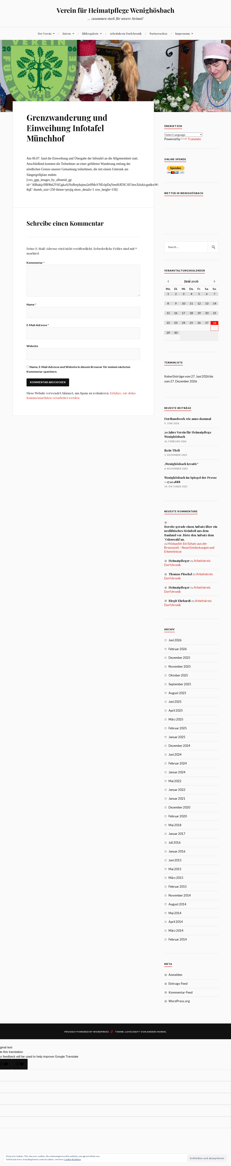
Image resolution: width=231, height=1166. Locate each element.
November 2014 (180, 895)
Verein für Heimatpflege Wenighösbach (115, 10)
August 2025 (177, 693)
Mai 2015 (175, 869)
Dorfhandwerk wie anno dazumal (187, 419)
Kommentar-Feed (181, 992)
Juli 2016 (175, 842)
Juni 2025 (175, 701)
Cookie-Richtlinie (72, 1159)
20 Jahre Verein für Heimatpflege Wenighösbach (187, 434)
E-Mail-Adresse (38, 326)
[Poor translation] (20, 1064)
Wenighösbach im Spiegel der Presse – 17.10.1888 (190, 479)
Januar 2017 (177, 834)
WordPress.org (179, 1001)
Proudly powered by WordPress (86, 1031)
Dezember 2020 (179, 807)
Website (32, 347)
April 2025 (176, 710)
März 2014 (176, 930)
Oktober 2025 (178, 675)
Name (31, 305)
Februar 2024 (178, 763)
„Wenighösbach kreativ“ (181, 464)
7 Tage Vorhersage (191, 213)
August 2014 (177, 904)
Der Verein (44, 33)
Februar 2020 (178, 816)
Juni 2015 (175, 860)
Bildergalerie (90, 33)
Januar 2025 (177, 737)
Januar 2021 (177, 798)
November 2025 (180, 666)
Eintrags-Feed (178, 983)
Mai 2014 (175, 913)
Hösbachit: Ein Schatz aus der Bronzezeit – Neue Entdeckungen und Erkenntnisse (189, 547)
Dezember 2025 (179, 657)
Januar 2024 (177, 772)
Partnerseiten (158, 33)
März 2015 (176, 878)
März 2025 (176, 719)
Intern (67, 33)
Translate (191, 139)
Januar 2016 (177, 851)
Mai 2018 (175, 825)
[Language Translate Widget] (183, 135)
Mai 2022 (175, 781)
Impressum (182, 33)
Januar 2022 (177, 790)
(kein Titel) (172, 450)
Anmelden (175, 975)
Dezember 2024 (179, 746)
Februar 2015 (178, 886)
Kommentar (36, 262)
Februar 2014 (178, 939)
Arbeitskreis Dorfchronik (126, 33)
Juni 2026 (175, 640)
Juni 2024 (175, 754)
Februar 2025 (178, 728)
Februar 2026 (178, 649)
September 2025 (180, 684)
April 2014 (176, 922)
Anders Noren (156, 1031)
